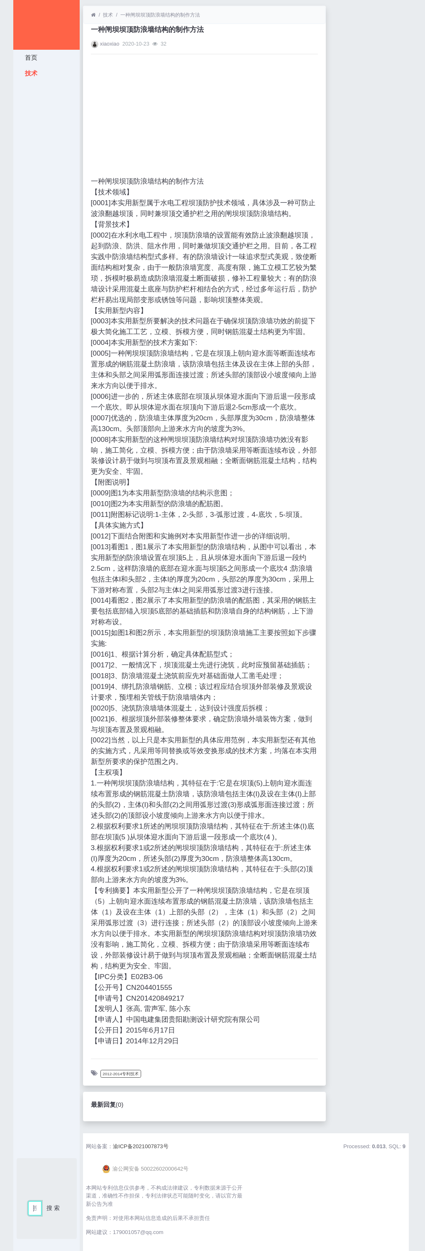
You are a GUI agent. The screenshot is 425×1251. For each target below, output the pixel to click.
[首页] (93, 15)
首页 (30, 57)
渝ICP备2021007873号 (141, 1146)
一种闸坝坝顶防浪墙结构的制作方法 (160, 15)
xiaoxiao (110, 44)
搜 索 (53, 1208)
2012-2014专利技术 (121, 1074)
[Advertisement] (46, 205)
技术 (30, 73)
